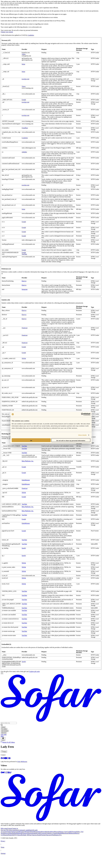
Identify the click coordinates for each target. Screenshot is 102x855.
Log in (3, 739)
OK (31, 440)
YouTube (24, 254)
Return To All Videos (8, 742)
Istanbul (34, 833)
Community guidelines (25, 830)
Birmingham (37, 831)
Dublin (14, 833)
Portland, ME (25, 835)
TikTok (24, 358)
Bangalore (22, 831)
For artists (4, 729)
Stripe (23, 64)
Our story (3, 830)
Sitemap (3, 853)
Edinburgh (19, 833)
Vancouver (49, 835)
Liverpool (43, 833)
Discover (3, 732)
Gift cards (4, 734)
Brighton (48, 831)
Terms (2, 847)
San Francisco (33, 835)
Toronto (43, 835)
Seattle (39, 835)
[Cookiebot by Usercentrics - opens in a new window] (82, 414)
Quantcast (24, 328)
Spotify (24, 548)
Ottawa (19, 835)
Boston (43, 831)
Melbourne (72, 833)
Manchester (65, 833)
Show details (82, 435)
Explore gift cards (34, 671)
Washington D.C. (57, 835)
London (48, 833)
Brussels (56, 831)
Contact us (15, 828)
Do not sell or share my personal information (70, 440)
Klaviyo (24, 281)
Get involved (4, 731)
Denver (6, 833)
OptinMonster (26, 480)
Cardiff (69, 831)
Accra (2, 831)
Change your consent (7, 32)
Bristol (53, 831)
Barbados (27, 831)
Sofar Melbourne (22, 761)
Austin (17, 831)
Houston (29, 833)
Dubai (10, 833)
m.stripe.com (25, 79)
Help (2, 736)
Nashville (11, 835)
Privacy (3, 841)
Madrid (60, 833)
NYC (15, 835)
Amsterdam (7, 831)
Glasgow (24, 833)
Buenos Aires (63, 831)
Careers (9, 828)
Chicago (73, 831)
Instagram (24, 289)
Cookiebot (31, 35)
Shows (3, 727)
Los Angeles (54, 833)
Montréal (6, 835)
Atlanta (13, 831)
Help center (4, 828)
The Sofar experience (12, 830)
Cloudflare (25, 128)
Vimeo (24, 54)
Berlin (32, 831)
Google (24, 99)
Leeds (38, 833)
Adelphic (24, 152)
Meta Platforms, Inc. (28, 461)
